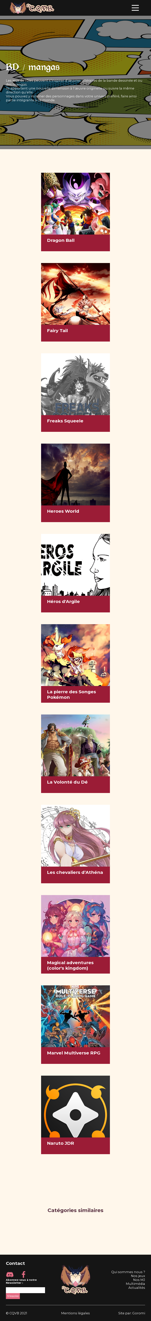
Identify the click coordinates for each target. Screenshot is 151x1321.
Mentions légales (75, 1313)
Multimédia (135, 1284)
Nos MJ (139, 1280)
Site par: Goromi (131, 1313)
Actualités (136, 1288)
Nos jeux (138, 1276)
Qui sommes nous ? (128, 1272)
